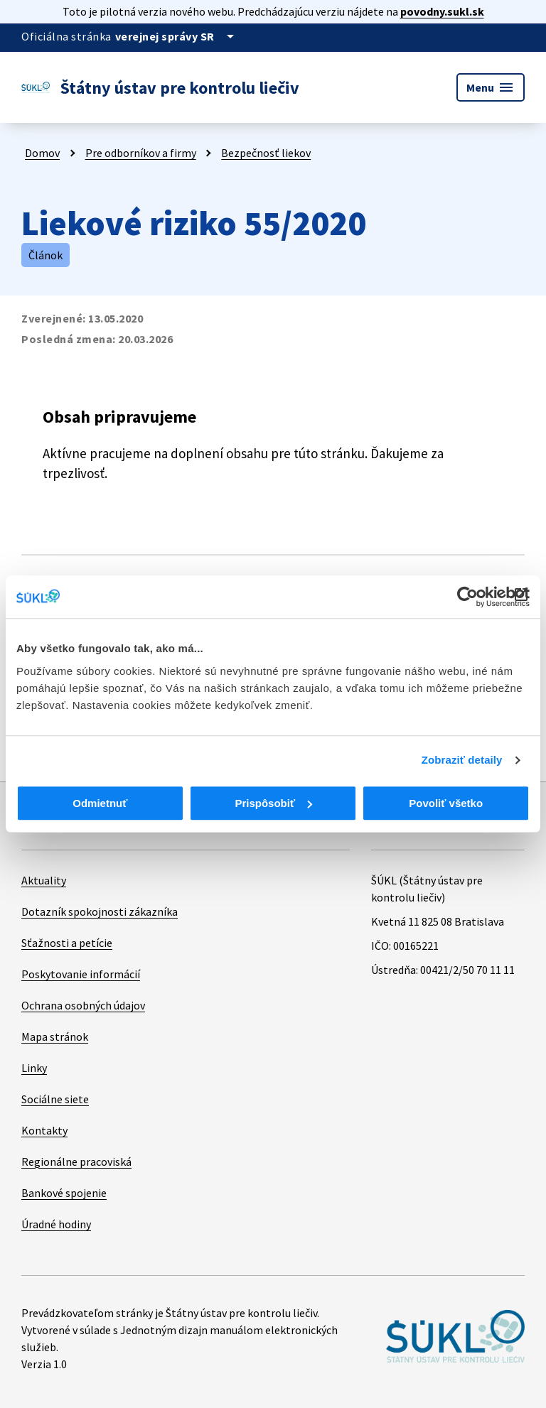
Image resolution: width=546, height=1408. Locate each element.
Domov (42, 153)
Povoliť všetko (446, 803)
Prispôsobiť (273, 803)
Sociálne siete (55, 1099)
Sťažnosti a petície (66, 943)
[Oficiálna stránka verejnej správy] (177, 36)
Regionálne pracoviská (76, 1161)
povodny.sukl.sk (442, 11)
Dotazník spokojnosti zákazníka (99, 911)
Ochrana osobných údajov (83, 1005)
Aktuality (43, 880)
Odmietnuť (100, 803)
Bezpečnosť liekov (266, 153)
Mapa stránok (54, 1036)
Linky (34, 1068)
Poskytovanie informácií (80, 974)
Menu (490, 87)
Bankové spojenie (64, 1193)
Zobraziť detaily (462, 760)
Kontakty (44, 1130)
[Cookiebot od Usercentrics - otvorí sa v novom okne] (467, 596)
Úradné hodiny (56, 1224)
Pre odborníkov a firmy (140, 153)
